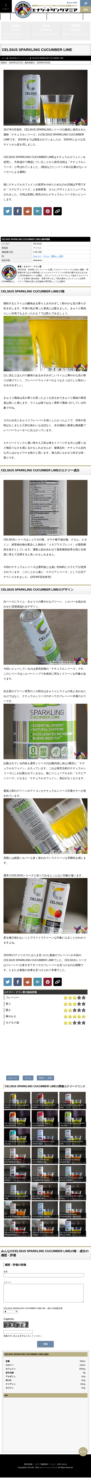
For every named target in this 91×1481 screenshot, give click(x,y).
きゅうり (37, 256)
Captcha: (8, 1322)
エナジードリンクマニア (48, 1471)
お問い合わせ (62, 1468)
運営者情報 (28, 1468)
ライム (46, 256)
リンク (52, 1468)
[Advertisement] (45, 227)
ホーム (5, 16)
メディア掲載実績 (41, 1468)
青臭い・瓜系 (57, 256)
